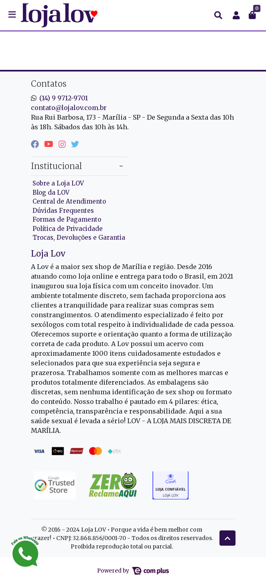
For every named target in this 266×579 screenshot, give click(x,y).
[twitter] (75, 144)
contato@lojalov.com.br (69, 108)
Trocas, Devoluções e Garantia (78, 237)
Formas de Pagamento (66, 219)
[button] (236, 15)
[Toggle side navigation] (12, 14)
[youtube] (49, 144)
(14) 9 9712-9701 (63, 98)
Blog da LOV (50, 192)
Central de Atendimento (69, 201)
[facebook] (36, 144)
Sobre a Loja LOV (58, 183)
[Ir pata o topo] (227, 538)
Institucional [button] (56, 166)
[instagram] (63, 144)
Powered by (133, 570)
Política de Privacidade (67, 228)
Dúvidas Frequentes (63, 210)
